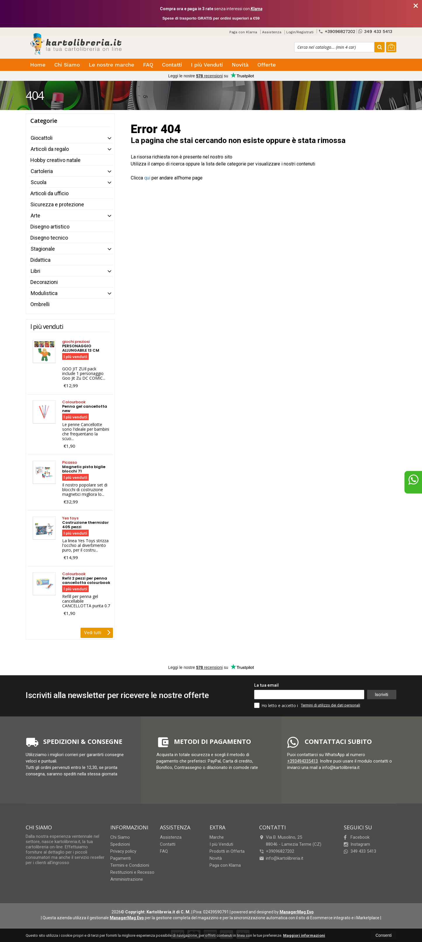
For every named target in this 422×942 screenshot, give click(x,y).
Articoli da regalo (50, 149)
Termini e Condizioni (129, 865)
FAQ (148, 65)
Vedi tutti (97, 632)
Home (38, 65)
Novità (240, 65)
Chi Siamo (67, 65)
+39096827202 (336, 31)
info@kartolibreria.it (281, 858)
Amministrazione (126, 879)
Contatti (172, 65)
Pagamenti (120, 858)
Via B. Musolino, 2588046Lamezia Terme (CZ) (290, 841)
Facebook (356, 837)
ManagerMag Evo (297, 912)
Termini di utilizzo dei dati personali (330, 705)
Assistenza (271, 32)
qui (147, 178)
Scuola (38, 182)
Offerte (266, 65)
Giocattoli (42, 138)
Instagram (357, 844)
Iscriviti (381, 694)
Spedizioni (120, 844)
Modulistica (44, 293)
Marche (217, 837)
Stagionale (43, 249)
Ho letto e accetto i (276, 705)
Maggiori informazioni (304, 935)
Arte (35, 215)
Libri (35, 271)
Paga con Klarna (243, 32)
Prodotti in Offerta (227, 851)
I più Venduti (207, 65)
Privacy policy (123, 851)
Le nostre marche (111, 65)
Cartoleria (42, 171)
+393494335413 (302, 761)
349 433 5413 (375, 31)
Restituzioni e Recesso (132, 872)
